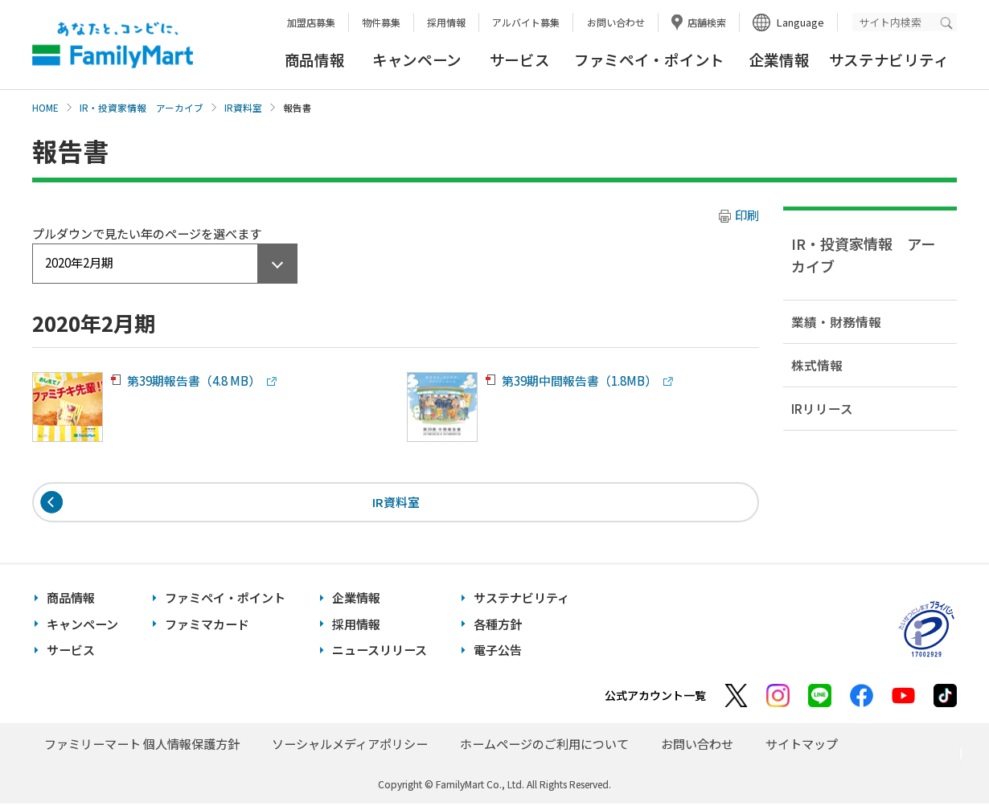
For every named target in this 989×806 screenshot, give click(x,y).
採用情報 (446, 22)
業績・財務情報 (836, 321)
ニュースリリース (379, 652)
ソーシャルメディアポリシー (350, 745)
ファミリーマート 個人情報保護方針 (142, 745)
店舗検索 (706, 22)
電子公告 (498, 652)
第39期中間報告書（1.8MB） (579, 380)
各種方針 (498, 625)
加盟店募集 (311, 22)
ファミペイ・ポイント (649, 59)
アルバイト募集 (526, 22)
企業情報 (779, 59)
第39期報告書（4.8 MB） (194, 380)
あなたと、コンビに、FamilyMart (112, 45)
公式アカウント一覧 (655, 697)
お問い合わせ (616, 22)
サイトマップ (801, 745)
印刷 (747, 215)
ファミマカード (207, 625)
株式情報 (817, 365)
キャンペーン (417, 59)
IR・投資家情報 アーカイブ (141, 107)
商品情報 (315, 59)
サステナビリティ (889, 59)
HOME (45, 107)
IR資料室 (243, 107)
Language (800, 22)
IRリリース (822, 408)
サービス (520, 59)
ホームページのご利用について (544, 745)
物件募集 (381, 22)
